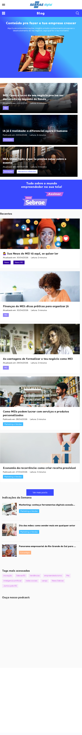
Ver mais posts (40, 492)
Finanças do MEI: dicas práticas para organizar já (36, 306)
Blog (41, 13)
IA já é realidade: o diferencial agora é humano (35, 131)
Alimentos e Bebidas (27, 171)
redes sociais (31, 581)
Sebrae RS (20, 575)
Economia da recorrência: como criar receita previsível (39, 468)
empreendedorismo (53, 575)
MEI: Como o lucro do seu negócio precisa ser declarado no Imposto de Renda (33, 97)
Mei (67, 575)
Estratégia (25, 552)
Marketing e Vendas (13, 424)
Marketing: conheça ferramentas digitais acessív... (47, 504)
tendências (35, 575)
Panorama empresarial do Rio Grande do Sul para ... (47, 546)
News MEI (19, 262)
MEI (5, 108)
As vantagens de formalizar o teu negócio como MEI (38, 359)
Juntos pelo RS (10, 586)
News (6, 262)
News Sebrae (57, 581)
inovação (7, 575)
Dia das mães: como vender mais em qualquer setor (47, 525)
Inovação (8, 140)
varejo (44, 581)
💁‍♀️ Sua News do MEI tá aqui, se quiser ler (30, 253)
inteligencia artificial (12, 581)
